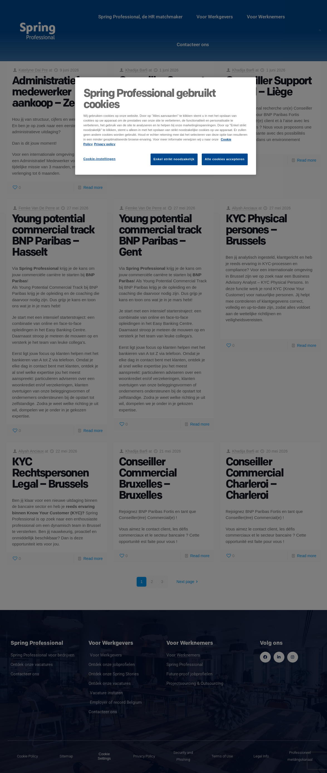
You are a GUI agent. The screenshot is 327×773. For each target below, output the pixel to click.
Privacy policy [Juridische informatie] (104, 144)
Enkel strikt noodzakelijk (174, 159)
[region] (165, 126)
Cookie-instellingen (99, 158)
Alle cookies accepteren (225, 159)
